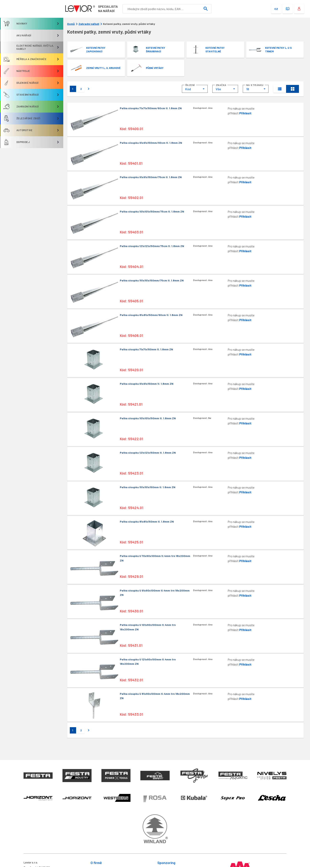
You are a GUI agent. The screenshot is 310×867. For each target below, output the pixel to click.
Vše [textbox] (218, 89)
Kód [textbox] (188, 89)
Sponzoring (166, 862)
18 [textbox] (247, 89)
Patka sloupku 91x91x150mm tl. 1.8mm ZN (146, 383)
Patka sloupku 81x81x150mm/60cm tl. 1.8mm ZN (151, 315)
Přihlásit (245, 113)
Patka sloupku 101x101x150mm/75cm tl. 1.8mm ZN (152, 211)
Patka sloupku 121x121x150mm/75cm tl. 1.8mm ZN (152, 246)
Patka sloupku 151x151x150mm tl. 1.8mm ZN (147, 487)
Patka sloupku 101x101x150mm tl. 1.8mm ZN (148, 418)
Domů (71, 23)
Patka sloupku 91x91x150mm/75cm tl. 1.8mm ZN (151, 177)
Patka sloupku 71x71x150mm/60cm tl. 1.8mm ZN (151, 108)
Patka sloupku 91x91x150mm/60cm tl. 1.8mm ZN (151, 142)
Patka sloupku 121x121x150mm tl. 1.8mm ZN (148, 452)
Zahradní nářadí (88, 23)
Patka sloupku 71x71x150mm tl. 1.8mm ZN (146, 349)
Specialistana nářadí (108, 9)
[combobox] (195, 89)
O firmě (96, 862)
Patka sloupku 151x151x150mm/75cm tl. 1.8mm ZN (152, 280)
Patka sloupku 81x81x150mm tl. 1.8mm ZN (147, 521)
